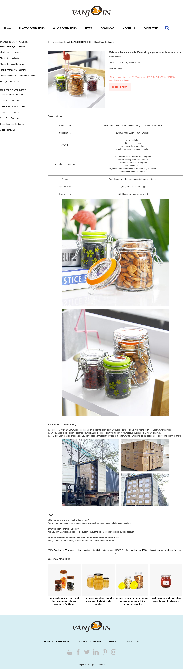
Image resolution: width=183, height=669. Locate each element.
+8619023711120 (167, 77)
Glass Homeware (7, 130)
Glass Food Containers (10, 118)
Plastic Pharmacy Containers (13, 70)
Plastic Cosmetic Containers (12, 64)
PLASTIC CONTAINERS (31, 28)
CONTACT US (151, 28)
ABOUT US (129, 28)
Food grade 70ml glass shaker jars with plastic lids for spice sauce (83, 550)
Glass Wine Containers (10, 100)
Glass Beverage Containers (12, 95)
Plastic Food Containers (10, 52)
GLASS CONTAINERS (65, 28)
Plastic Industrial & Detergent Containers (18, 76)
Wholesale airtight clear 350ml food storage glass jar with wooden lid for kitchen (64, 601)
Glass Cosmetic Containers (12, 124)
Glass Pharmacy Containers (12, 106)
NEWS (88, 28)
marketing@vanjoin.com (119, 80)
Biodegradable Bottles (10, 81)
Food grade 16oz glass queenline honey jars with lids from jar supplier (98, 601)
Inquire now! (120, 86)
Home (7, 28)
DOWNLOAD (107, 28)
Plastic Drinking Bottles (10, 58)
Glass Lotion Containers (10, 112)
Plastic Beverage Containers (12, 46)
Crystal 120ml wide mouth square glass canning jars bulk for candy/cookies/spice (132, 601)
